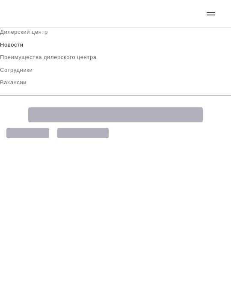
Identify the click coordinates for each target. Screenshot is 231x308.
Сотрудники (16, 70)
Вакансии (13, 82)
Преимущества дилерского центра (48, 57)
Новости (12, 44)
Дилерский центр (24, 32)
